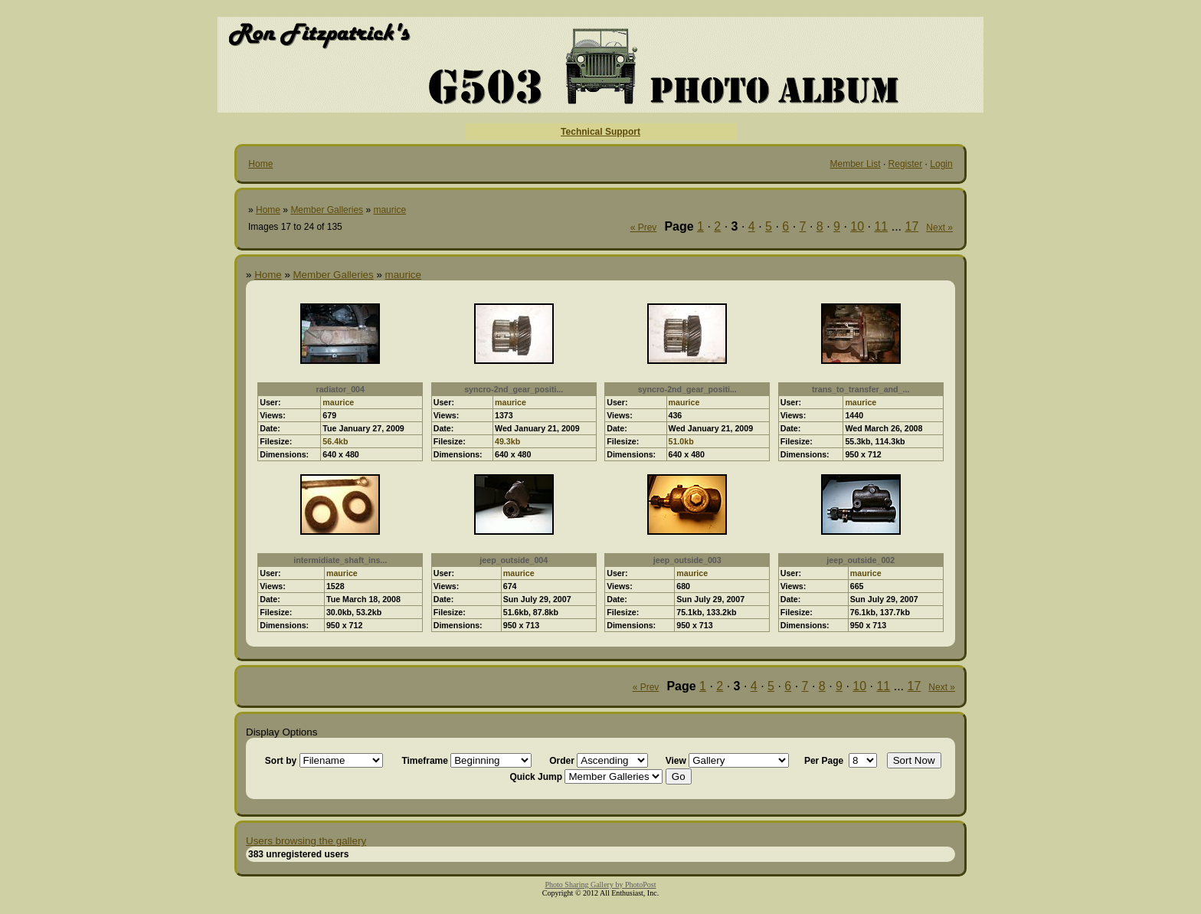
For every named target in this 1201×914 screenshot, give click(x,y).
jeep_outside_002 (860, 560)
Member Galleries (326, 210)
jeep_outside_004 (513, 560)
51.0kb (681, 441)
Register (905, 164)
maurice (389, 210)
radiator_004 (340, 389)
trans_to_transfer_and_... (860, 389)
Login (941, 164)
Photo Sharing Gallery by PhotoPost (600, 884)
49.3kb (507, 441)
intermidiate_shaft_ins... (340, 560)
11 (881, 226)
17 (912, 226)
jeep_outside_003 (687, 560)
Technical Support (600, 131)
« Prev (643, 227)
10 (857, 226)
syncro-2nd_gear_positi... (513, 389)
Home (260, 164)
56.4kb (335, 441)
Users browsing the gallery (306, 841)
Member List (855, 164)
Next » (939, 227)
